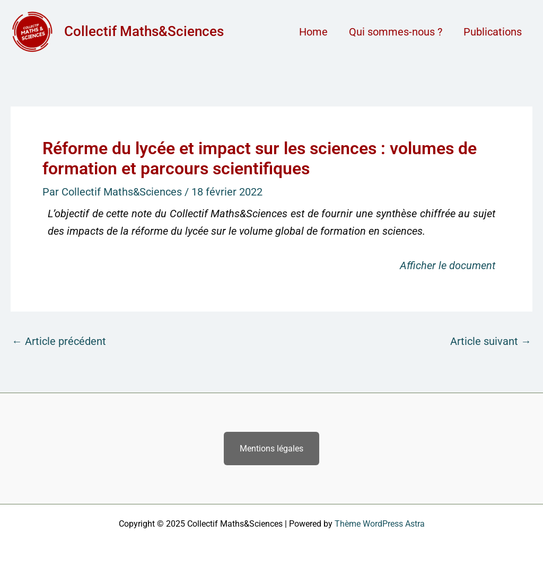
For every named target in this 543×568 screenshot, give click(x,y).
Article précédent (59, 341)
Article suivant (490, 341)
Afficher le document (447, 265)
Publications (492, 31)
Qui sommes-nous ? (395, 31)
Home (313, 31)
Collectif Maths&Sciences (144, 31)
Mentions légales (271, 448)
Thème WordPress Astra (380, 524)
